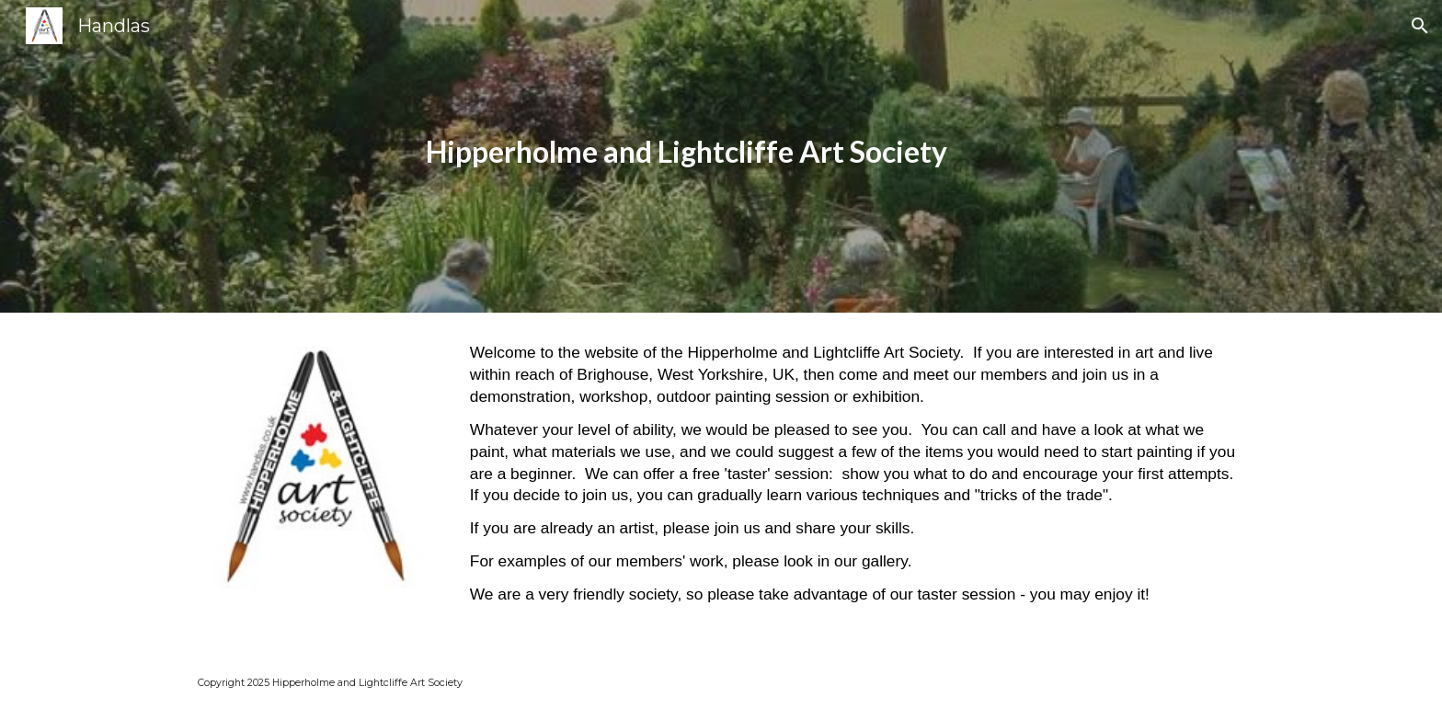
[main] (676, 156)
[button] (1420, 26)
